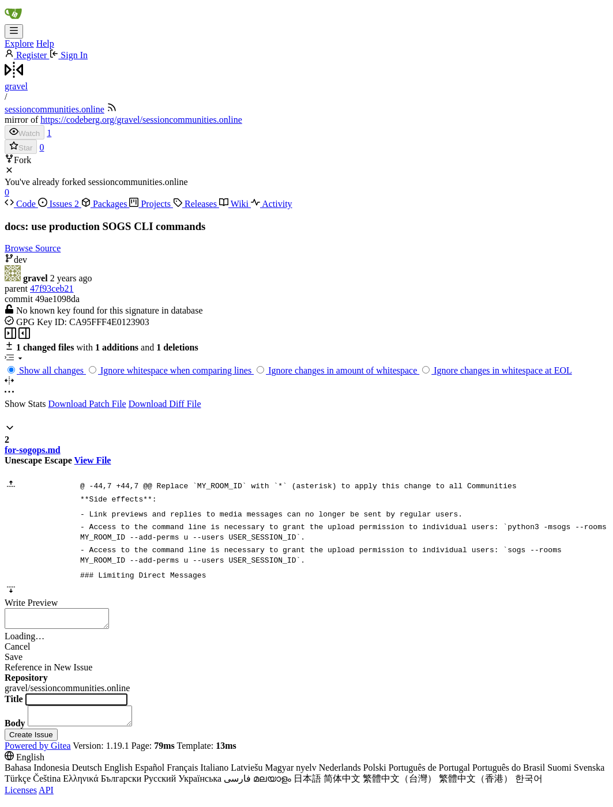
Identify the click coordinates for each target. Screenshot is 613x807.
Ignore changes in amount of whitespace (338, 370)
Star (20, 146)
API (46, 797)
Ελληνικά (80, 785)
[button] (10, 429)
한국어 (529, 785)
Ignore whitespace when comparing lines (171, 370)
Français (182, 774)
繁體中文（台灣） (400, 785)
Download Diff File (165, 404)
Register (27, 55)
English (118, 774)
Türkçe (18, 785)
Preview (43, 603)
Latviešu (246, 774)
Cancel (17, 650)
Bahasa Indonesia (37, 774)
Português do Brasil (508, 774)
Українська (199, 785)
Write (15, 603)
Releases (196, 204)
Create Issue (31, 741)
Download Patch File (87, 404)
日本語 (307, 785)
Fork (18, 160)
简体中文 (342, 785)
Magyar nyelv (290, 774)
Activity (271, 204)
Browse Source (33, 248)
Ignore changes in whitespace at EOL (496, 370)
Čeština (47, 785)
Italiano (214, 774)
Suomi (559, 774)
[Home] (13, 19)
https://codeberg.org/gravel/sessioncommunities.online (141, 120)
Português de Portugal (429, 774)
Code (21, 204)
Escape (58, 460)
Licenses (21, 797)
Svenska (589, 774)
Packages (105, 204)
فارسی (237, 785)
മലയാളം (272, 785)
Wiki (235, 204)
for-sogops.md (33, 450)
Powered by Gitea (38, 752)
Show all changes (46, 370)
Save (13, 660)
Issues (59, 204)
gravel (16, 86)
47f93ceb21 (52, 288)
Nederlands (340, 774)
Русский (160, 785)
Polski (374, 774)
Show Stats (25, 404)
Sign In (68, 55)
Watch (24, 132)
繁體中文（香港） (476, 785)
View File (92, 460)
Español (150, 774)
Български (121, 785)
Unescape (23, 460)
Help (45, 43)
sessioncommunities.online (54, 109)
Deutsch (86, 774)
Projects (151, 204)
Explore (19, 43)
